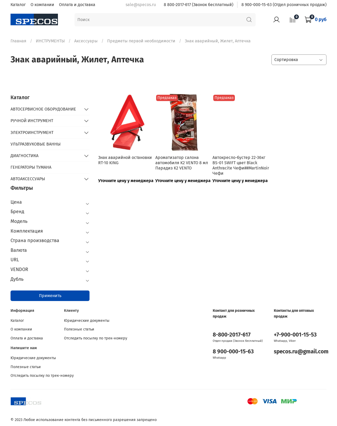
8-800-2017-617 (232, 335)
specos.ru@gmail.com (301, 351)
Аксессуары (86, 40)
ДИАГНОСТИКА (24, 155)
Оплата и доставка (77, 4)
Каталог (18, 4)
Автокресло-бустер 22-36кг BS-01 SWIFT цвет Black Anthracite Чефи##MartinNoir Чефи (240, 165)
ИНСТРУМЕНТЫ (50, 40)
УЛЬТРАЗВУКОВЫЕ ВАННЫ (36, 144)
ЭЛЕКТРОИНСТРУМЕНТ (32, 132)
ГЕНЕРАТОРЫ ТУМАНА (31, 167)
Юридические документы (87, 320)
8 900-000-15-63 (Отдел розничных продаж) (283, 4)
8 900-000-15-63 (233, 351)
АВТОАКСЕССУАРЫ (28, 178)
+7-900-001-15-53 (295, 335)
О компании (42, 4)
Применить (50, 295)
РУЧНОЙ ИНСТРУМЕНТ (32, 120)
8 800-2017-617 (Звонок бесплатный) (198, 4)
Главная (18, 40)
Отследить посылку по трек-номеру (95, 338)
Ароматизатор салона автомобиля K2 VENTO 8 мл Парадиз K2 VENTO (181, 163)
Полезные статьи (79, 329)
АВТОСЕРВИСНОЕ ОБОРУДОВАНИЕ (43, 109)
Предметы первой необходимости (141, 40)
